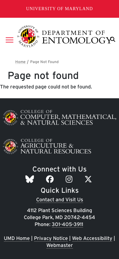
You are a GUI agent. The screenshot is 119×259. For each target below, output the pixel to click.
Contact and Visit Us (59, 200)
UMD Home (17, 238)
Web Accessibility (92, 238)
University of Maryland (59, 8)
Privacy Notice (51, 238)
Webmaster (59, 245)
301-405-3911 (67, 224)
